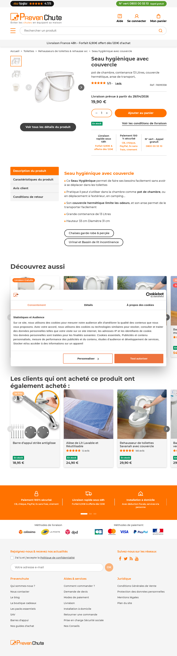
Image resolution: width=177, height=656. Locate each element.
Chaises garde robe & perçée (89, 233)
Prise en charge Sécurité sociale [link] (84, 620)
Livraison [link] (69, 603)
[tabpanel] (115, 208)
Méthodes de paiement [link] (128, 525)
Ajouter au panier (140, 113)
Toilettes (29, 51)
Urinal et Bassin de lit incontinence (94, 242)
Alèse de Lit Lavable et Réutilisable (82, 444)
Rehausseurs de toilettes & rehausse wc (63, 51)
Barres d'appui (19, 620)
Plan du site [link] (124, 603)
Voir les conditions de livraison (144, 123)
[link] (136, 18)
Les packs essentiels (23, 608)
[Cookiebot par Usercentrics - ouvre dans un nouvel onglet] (148, 294)
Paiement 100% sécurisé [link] (36, 499)
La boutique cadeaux (23, 603)
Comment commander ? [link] (79, 586)
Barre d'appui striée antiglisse (34, 443)
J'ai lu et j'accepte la (45, 557)
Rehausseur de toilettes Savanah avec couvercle (137, 444)
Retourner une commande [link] (80, 614)
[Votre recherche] (93, 31)
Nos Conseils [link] (72, 626)
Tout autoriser (139, 358)
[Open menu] (13, 30)
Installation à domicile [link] (141, 499)
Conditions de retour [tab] (28, 197)
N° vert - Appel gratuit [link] (154, 141)
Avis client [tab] (20, 188)
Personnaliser (88, 358)
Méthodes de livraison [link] (48, 525)
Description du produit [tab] (29, 171)
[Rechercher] (161, 31)
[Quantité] (102, 113)
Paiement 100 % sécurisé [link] (128, 137)
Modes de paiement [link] (76, 597)
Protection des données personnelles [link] (141, 591)
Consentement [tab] (36, 304)
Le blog (15, 597)
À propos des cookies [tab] (140, 304)
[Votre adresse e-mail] (57, 567)
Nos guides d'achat (22, 626)
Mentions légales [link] (128, 597)
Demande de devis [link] (76, 591)
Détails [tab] (88, 304)
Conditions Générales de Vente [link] (136, 586)
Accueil (14, 51)
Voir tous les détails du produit (48, 127)
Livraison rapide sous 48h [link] (103, 138)
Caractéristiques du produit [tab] (33, 179)
